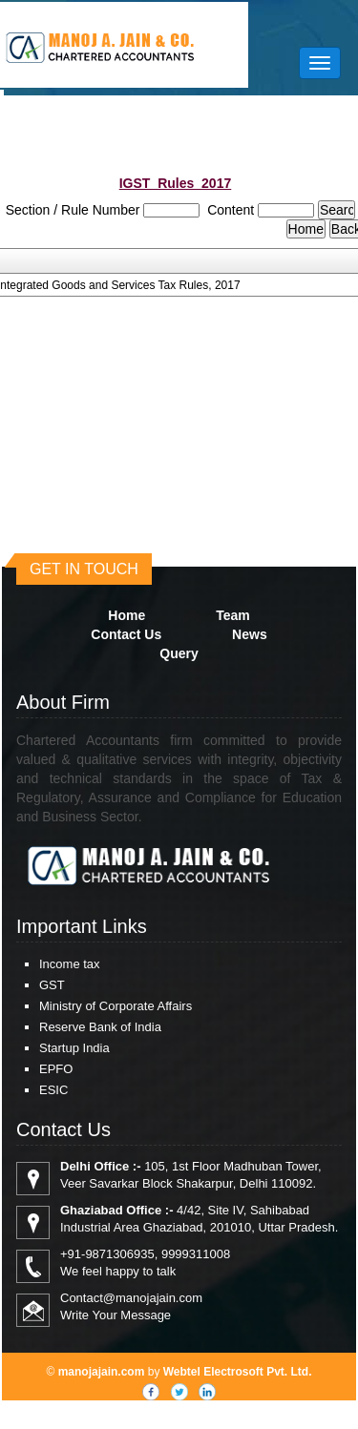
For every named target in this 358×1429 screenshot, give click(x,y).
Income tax (69, 964)
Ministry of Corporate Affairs (115, 1006)
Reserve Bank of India (100, 1027)
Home (126, 615)
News (249, 634)
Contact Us (126, 634)
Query (178, 653)
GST (52, 985)
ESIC (53, 1090)
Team (233, 615)
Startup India (74, 1048)
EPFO (56, 1069)
